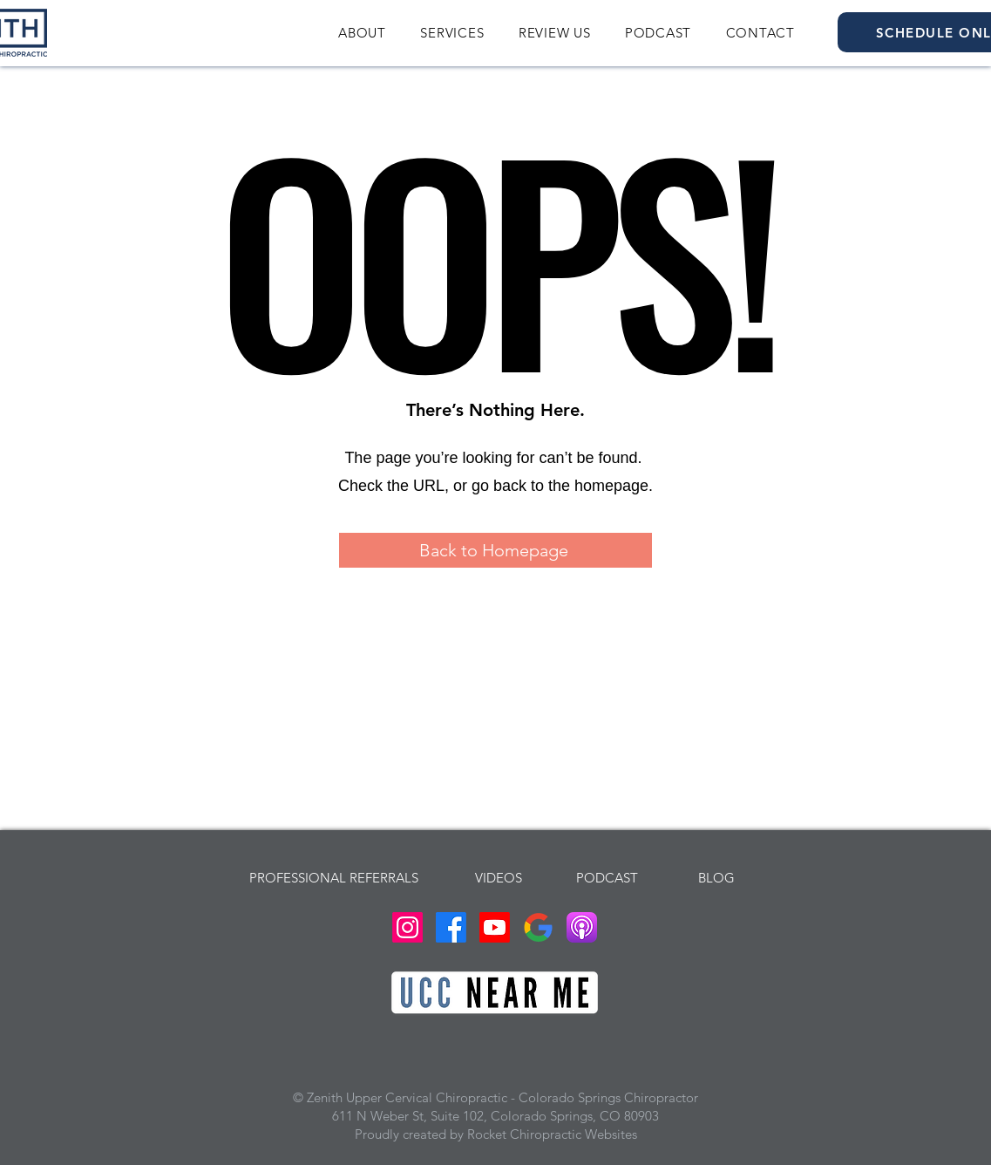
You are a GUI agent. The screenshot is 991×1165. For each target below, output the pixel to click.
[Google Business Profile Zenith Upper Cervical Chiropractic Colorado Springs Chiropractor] (538, 927)
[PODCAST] (607, 877)
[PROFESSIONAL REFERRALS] (334, 877)
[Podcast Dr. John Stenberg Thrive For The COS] (582, 927)
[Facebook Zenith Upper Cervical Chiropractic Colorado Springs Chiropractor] (451, 927)
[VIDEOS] (498, 877)
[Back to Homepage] (495, 550)
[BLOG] (716, 877)
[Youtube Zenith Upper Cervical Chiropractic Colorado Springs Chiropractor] (494, 927)
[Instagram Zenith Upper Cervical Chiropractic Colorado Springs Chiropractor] (407, 927)
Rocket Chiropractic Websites (552, 1134)
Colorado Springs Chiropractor (608, 1097)
